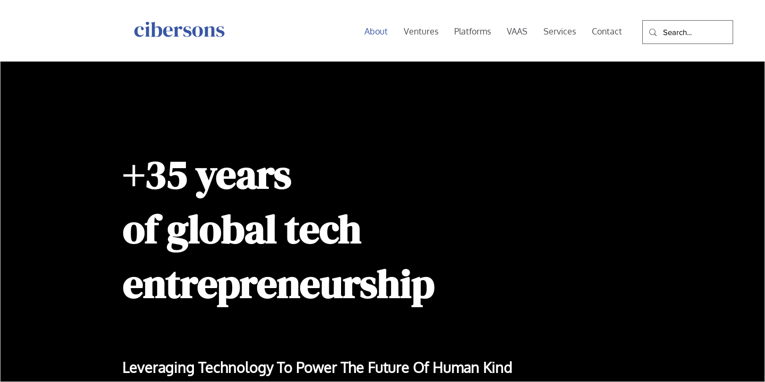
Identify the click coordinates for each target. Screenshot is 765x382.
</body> (382, 191)
